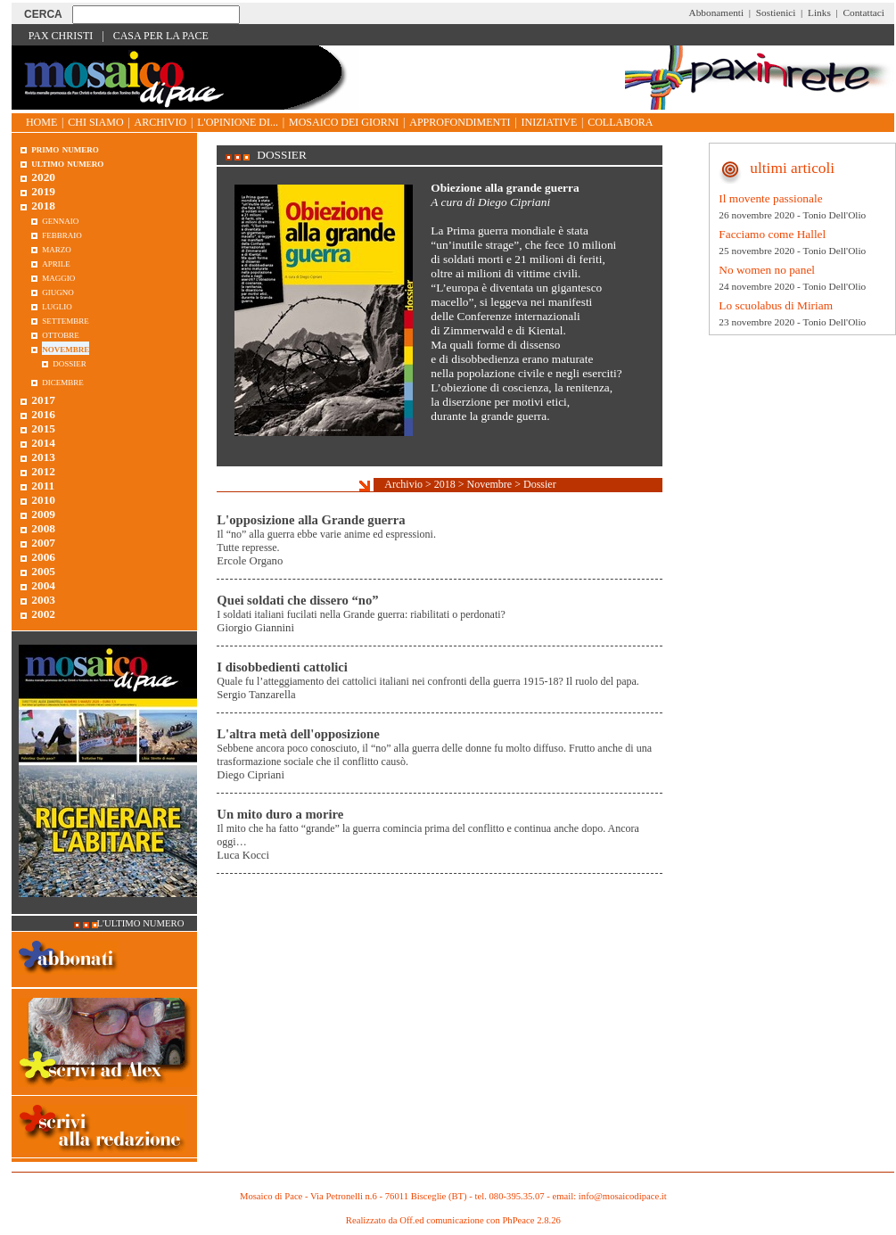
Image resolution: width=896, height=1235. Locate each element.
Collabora (620, 122)
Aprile (56, 262)
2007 (43, 542)
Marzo (56, 248)
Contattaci (863, 12)
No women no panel (767, 269)
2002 (43, 614)
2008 (43, 528)
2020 (43, 177)
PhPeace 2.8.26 (531, 1220)
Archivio (161, 122)
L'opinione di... (237, 122)
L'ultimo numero (141, 923)
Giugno (58, 291)
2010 (43, 499)
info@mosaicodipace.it (623, 1196)
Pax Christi (61, 35)
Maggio (58, 277)
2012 (43, 471)
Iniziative (550, 122)
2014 (43, 442)
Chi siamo (95, 122)
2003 (43, 599)
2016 (43, 414)
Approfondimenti (459, 122)
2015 (43, 428)
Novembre (490, 484)
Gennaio (60, 219)
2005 (43, 571)
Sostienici (776, 12)
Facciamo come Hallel (772, 234)
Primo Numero (64, 148)
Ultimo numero (67, 162)
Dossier (539, 484)
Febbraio (62, 234)
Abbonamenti (716, 12)
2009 (43, 514)
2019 (43, 191)
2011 (42, 485)
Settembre (65, 319)
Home (41, 122)
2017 (43, 400)
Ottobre (60, 334)
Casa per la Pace (161, 35)
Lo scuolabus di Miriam (776, 305)
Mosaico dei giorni (344, 122)
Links (819, 12)
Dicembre (63, 381)
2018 (445, 484)
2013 (43, 457)
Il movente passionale (770, 198)
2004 (43, 585)
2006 (43, 557)
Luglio (57, 305)
